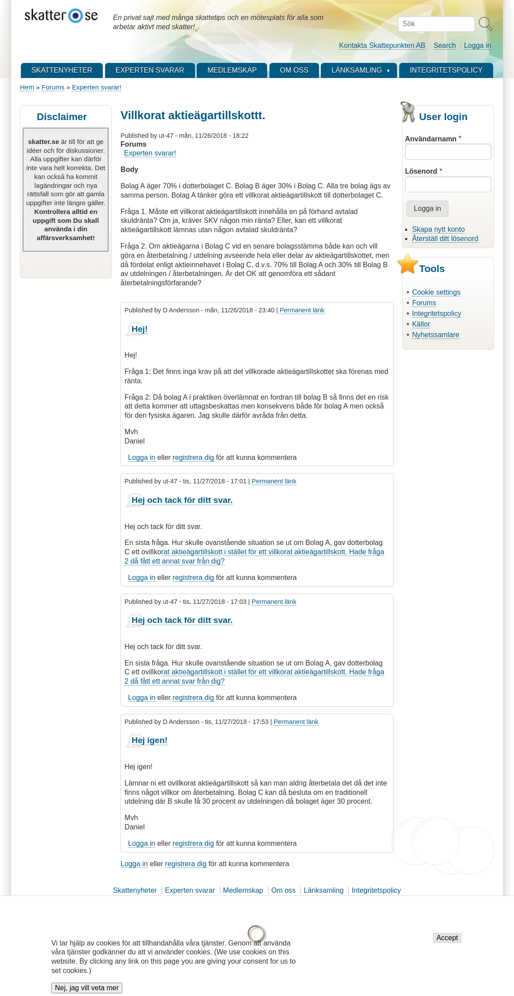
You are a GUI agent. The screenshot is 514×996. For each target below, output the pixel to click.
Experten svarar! (96, 87)
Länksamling (324, 890)
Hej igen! (149, 740)
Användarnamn (430, 139)
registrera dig (193, 457)
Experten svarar (190, 890)
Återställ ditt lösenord (445, 238)
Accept (447, 942)
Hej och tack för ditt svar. (182, 500)
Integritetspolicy (436, 313)
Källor (421, 324)
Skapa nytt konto (438, 229)
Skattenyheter (135, 890)
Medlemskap (243, 890)
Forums (53, 87)
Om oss (283, 890)
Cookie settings (436, 292)
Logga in (477, 45)
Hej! (140, 329)
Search (444, 45)
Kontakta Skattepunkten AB (382, 45)
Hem (27, 87)
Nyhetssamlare (435, 334)
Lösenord (421, 171)
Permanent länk (302, 310)
